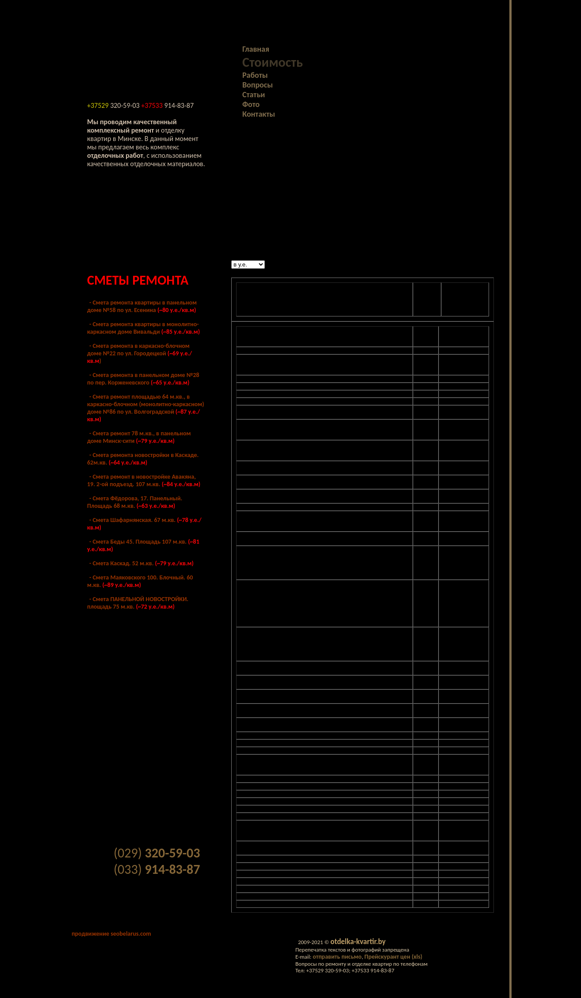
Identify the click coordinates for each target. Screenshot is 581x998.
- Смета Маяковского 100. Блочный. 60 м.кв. (140, 581)
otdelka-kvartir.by (358, 941)
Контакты (258, 114)
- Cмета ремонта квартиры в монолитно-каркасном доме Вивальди (143, 327)
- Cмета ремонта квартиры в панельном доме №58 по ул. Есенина (142, 306)
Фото (251, 104)
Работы (255, 75)
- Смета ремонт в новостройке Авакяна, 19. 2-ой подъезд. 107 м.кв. (143, 480)
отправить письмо (337, 956)
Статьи (253, 94)
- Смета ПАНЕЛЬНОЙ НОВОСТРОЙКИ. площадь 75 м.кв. (137, 602)
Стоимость (272, 62)
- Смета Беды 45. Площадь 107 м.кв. (143, 545)
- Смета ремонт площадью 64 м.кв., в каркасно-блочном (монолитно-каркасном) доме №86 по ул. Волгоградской (145, 408)
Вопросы (257, 85)
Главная (255, 49)
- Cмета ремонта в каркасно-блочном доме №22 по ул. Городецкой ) (139, 353)
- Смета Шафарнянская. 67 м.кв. (144, 523)
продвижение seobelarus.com (111, 933)
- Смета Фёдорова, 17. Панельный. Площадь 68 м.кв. (134, 502)
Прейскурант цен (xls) (393, 956)
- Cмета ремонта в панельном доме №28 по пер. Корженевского (143, 378)
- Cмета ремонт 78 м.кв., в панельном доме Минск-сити (139, 437)
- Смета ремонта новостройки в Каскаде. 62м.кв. (143, 458)
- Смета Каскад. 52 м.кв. (141, 563)
